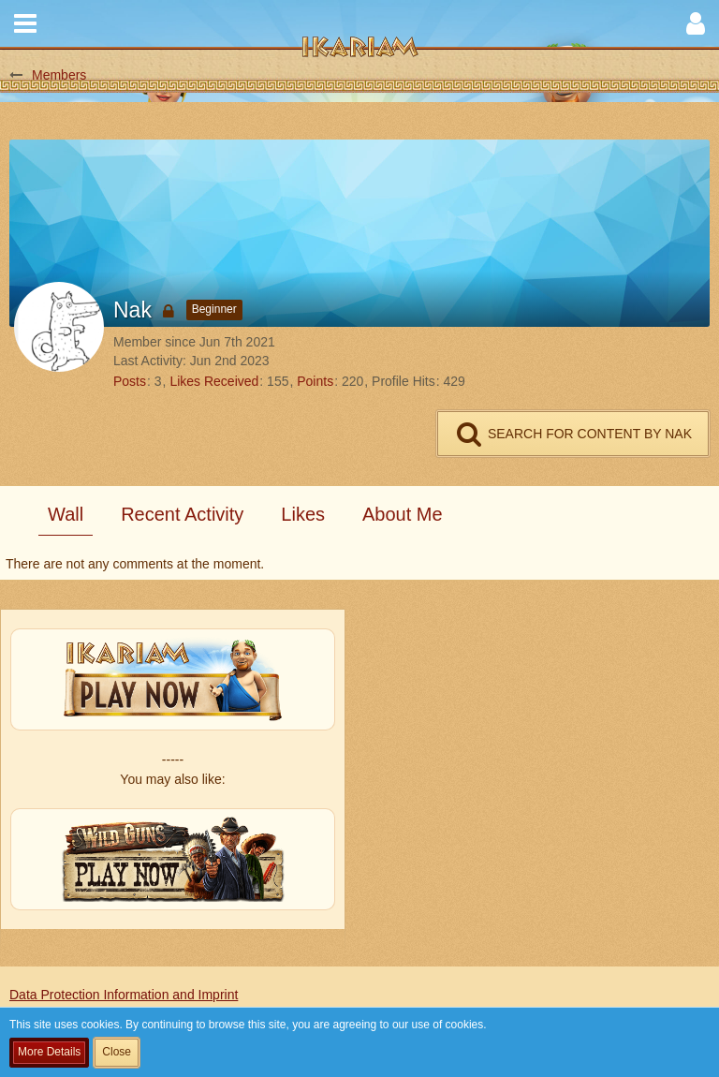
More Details (49, 1051)
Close (116, 1051)
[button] (25, 23)
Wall (65, 514)
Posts (129, 381)
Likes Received (213, 381)
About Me (402, 514)
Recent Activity (182, 514)
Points (315, 381)
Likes (303, 514)
